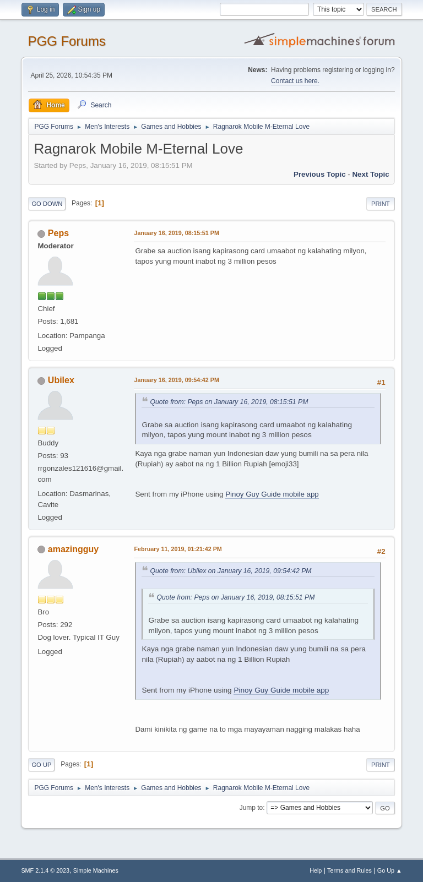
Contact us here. (295, 81)
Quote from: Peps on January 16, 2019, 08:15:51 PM (229, 402)
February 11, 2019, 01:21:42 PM (177, 549)
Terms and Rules (349, 870)
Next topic (370, 174)
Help (316, 870)
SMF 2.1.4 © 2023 (45, 870)
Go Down (46, 203)
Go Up (41, 764)
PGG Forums (66, 41)
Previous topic (320, 174)
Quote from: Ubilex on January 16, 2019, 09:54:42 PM (230, 571)
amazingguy (73, 549)
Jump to (251, 808)
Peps (58, 233)
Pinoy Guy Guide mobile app (272, 494)
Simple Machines (95, 870)
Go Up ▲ (389, 870)
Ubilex (61, 380)
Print (380, 203)
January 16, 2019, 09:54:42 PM (176, 380)
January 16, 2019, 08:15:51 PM (176, 233)
